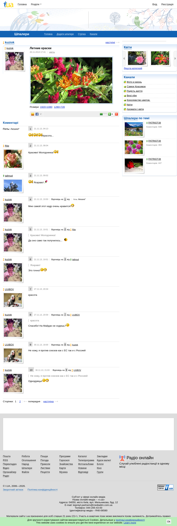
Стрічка (82, 34)
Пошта (6, 456)
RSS (5, 460)
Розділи (35, 4)
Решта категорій (133, 68)
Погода (44, 460)
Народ (25, 464)
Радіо (6, 475)
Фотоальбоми (86, 464)
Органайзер (9, 472)
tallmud (8, 175)
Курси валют (104, 460)
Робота (26, 456)
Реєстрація (167, 4)
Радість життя (133, 91)
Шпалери (131, 118)
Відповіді (83, 472)
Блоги (100, 464)
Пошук (44, 456)
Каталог (82, 456)
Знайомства (66, 464)
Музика (63, 472)
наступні (110, 42)
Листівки (45, 468)
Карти (62, 468)
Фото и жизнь (133, 82)
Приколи (45, 464)
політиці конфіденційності (130, 520)
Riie (6, 145)
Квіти (128, 47)
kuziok (9, 42)
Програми (64, 456)
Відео (6, 468)
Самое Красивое (135, 86)
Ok (168, 521)
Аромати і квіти (134, 109)
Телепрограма (86, 460)
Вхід (155, 4)
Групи (100, 472)
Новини (82, 468)
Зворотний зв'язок (13, 489)
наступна (48, 401)
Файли (25, 472)
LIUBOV (8, 289)
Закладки (102, 456)
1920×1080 (46, 107)
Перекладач (10, 464)
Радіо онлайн (140, 457)
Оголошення (29, 460)
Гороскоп (64, 460)
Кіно (99, 468)
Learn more (130, 522)
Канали (93, 34)
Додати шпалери (65, 34)
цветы (52, 52)
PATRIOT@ (153, 122)
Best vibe (130, 95)
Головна (22, 4)
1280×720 (59, 107)
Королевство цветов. (137, 100)
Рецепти (45, 472)
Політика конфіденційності (42, 489)
